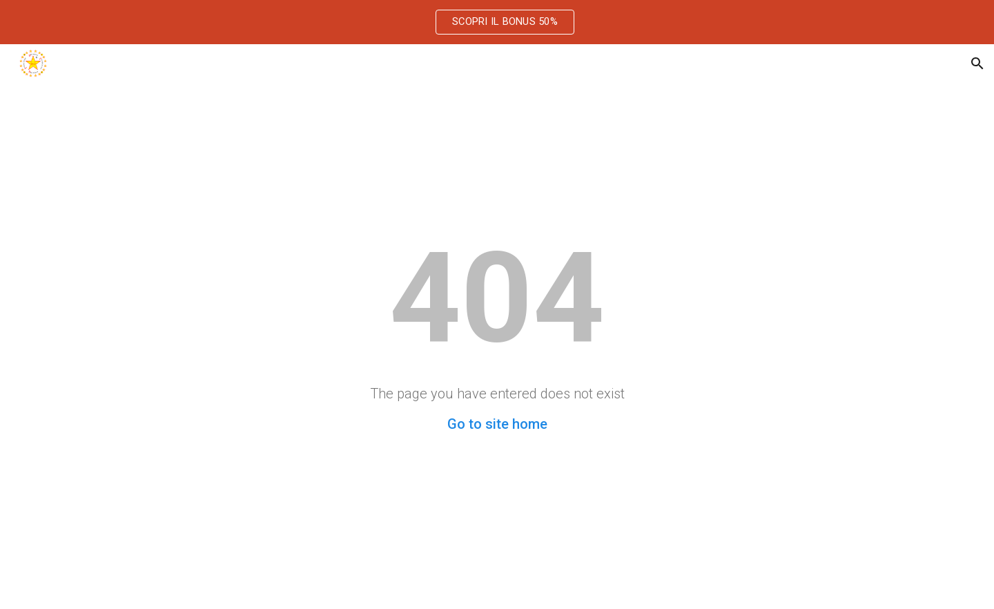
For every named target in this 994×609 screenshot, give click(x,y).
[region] (497, 22)
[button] (977, 63)
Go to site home (497, 424)
